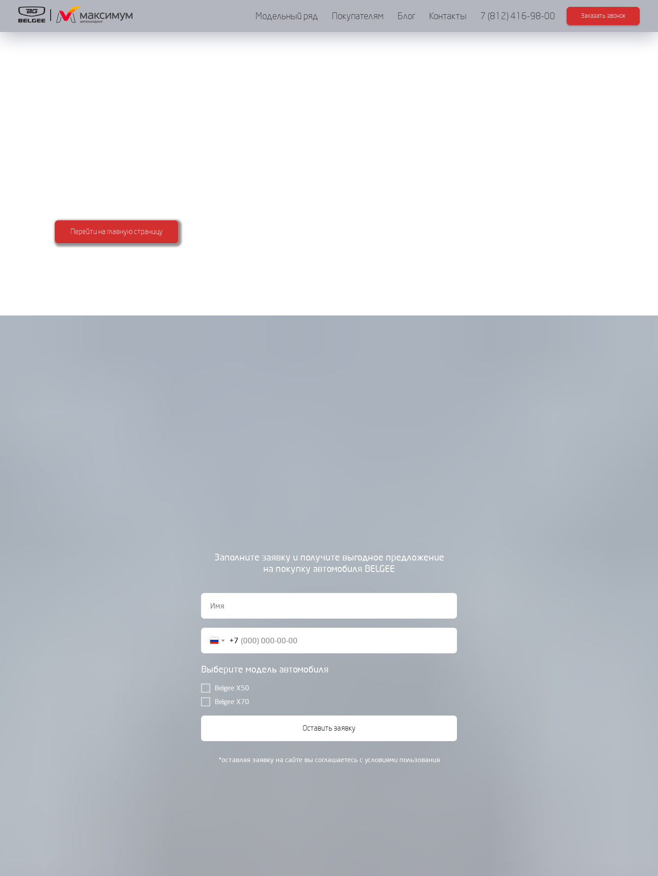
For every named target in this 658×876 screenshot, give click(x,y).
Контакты (448, 16)
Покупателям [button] (358, 16)
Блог (406, 16)
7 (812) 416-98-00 (517, 16)
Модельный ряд (286, 16)
